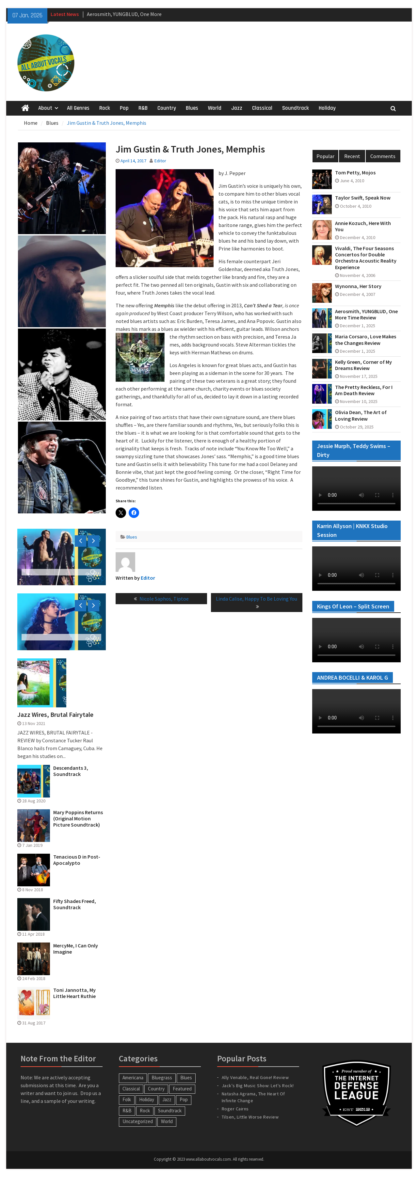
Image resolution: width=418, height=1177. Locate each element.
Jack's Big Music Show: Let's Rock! (258, 1085)
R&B (143, 108)
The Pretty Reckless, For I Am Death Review (364, 390)
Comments (382, 156)
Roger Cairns (235, 1109)
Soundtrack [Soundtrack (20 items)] (170, 1110)
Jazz (236, 108)
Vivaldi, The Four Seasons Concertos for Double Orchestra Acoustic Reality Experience (365, 257)
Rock (104, 108)
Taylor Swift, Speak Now (363, 198)
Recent (352, 156)
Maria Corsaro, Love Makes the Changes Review (365, 339)
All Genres (78, 108)
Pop (124, 108)
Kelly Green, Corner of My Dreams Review (363, 365)
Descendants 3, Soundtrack (70, 771)
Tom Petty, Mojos (355, 172)
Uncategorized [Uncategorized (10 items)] (137, 1121)
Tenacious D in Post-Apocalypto (76, 860)
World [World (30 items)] (167, 1121)
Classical (262, 108)
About (45, 108)
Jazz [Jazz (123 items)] (166, 1099)
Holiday (327, 108)
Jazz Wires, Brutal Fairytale (55, 714)
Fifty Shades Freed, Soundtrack (74, 904)
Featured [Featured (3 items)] (182, 1089)
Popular (325, 156)
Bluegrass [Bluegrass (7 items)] (162, 1077)
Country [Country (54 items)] (156, 1089)
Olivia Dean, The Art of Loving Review (361, 415)
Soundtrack (295, 108)
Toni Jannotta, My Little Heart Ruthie (74, 993)
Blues (192, 108)
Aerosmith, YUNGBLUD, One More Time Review (366, 314)
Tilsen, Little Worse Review (250, 1117)
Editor (160, 161)
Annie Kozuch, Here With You (363, 226)
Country (166, 108)
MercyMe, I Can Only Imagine (75, 949)
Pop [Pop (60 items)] (184, 1099)
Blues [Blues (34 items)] (186, 1077)
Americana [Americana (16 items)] (132, 1077)
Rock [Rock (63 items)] (145, 1110)
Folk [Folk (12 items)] (126, 1099)
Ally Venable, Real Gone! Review (255, 1077)
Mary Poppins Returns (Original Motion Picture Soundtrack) (78, 818)
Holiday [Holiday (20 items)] (146, 1099)
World (214, 108)
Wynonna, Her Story (358, 286)
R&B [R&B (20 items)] (127, 1110)
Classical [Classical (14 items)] (131, 1089)
